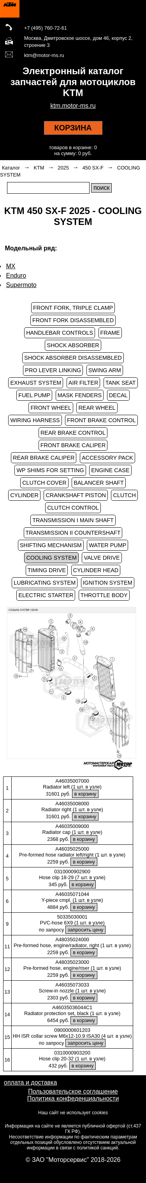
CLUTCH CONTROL (73, 508)
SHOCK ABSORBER (73, 345)
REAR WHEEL (96, 408)
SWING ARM (104, 370)
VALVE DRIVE (102, 558)
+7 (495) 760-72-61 (45, 28)
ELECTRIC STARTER (45, 595)
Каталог (11, 168)
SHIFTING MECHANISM (51, 545)
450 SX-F (93, 168)
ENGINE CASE (110, 470)
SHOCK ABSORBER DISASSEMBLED (72, 358)
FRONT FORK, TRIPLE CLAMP (73, 308)
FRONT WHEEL (50, 408)
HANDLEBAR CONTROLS (59, 333)
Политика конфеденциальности (73, 1098)
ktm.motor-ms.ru (72, 105)
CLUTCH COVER (44, 483)
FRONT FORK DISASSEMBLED (73, 320)
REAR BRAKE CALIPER (43, 458)
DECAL (118, 395)
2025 (63, 168)
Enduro (16, 275)
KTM (38, 168)
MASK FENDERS (80, 395)
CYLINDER (24, 495)
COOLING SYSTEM (51, 558)
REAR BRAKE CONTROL (73, 433)
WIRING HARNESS (35, 420)
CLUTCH (124, 495)
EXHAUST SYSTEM (35, 383)
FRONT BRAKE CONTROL (101, 420)
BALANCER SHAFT (99, 483)
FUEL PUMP (34, 395)
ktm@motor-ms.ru (44, 55)
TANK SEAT (121, 383)
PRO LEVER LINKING (53, 370)
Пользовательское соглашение (73, 1091)
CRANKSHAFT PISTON (76, 495)
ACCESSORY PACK (107, 458)
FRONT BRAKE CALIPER (73, 445)
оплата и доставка (30, 1082)
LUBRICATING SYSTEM (45, 583)
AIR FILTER (84, 383)
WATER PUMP (107, 545)
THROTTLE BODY (104, 595)
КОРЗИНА (73, 127)
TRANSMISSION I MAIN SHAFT (73, 520)
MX (11, 266)
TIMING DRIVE (47, 570)
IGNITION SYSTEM (107, 583)
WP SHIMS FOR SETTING (50, 470)
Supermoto (21, 285)
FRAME (110, 333)
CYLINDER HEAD (96, 570)
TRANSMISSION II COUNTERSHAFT (73, 533)
